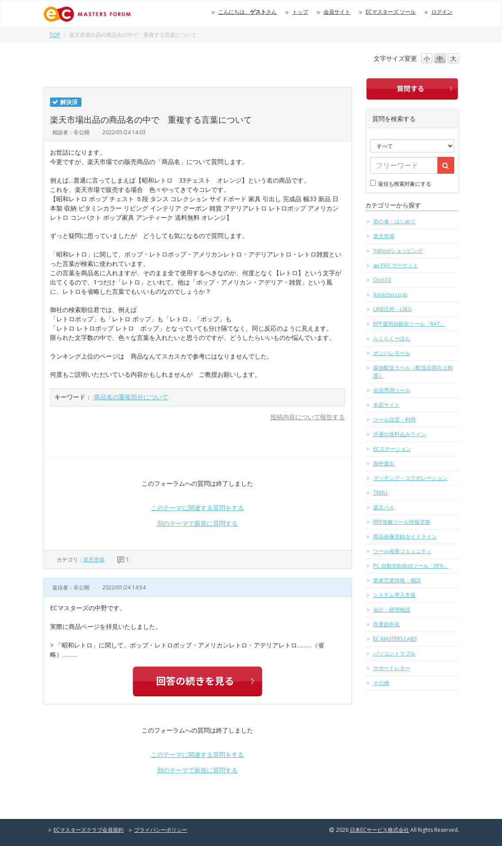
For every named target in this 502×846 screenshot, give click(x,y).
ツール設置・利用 (394, 419)
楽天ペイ (383, 507)
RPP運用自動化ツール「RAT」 (409, 323)
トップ (300, 12)
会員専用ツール (391, 390)
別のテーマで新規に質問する (197, 523)
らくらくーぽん (391, 338)
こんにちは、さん (247, 12)
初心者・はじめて (394, 221)
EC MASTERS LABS (395, 639)
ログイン (441, 12)
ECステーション (392, 448)
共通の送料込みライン (399, 434)
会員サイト (337, 12)
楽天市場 (93, 559)
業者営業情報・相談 (397, 580)
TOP (55, 35)
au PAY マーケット (395, 265)
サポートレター (391, 668)
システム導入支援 (394, 595)
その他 (381, 682)
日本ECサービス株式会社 (379, 830)
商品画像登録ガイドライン (405, 536)
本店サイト (386, 405)
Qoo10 (382, 280)
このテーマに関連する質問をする (197, 507)
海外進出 (383, 463)
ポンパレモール (391, 353)
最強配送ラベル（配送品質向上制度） (413, 371)
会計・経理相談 (391, 609)
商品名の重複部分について (131, 397)
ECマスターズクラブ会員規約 (89, 830)
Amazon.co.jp (390, 294)
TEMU (380, 492)
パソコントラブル (394, 653)
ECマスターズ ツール (391, 12)
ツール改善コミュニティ (402, 551)
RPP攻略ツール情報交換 (401, 522)
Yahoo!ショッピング (398, 250)
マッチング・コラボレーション (410, 478)
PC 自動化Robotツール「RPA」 (411, 565)
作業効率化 (386, 624)
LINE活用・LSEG (392, 309)
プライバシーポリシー (160, 830)
